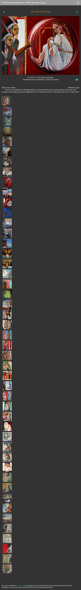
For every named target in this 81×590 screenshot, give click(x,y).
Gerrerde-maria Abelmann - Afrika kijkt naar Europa (24, 3)
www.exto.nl (20, 585)
